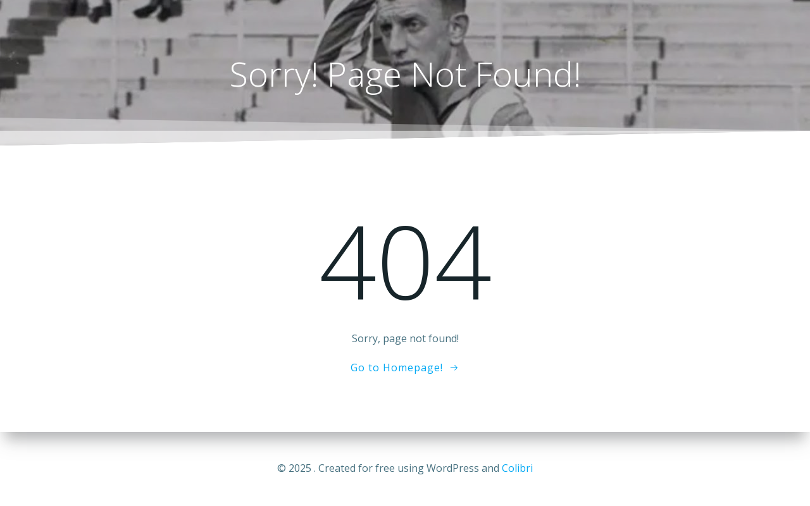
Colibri (517, 468)
